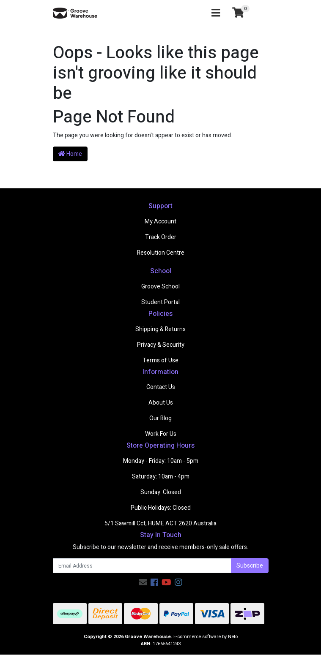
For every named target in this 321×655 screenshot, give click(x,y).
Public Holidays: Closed (161, 507)
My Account (160, 221)
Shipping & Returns (160, 329)
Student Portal (160, 302)
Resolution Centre (160, 252)
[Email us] (143, 582)
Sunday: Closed (160, 492)
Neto (233, 636)
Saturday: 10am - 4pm (160, 476)
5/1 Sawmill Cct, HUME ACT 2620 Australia (160, 523)
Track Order (160, 237)
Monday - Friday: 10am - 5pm (160, 461)
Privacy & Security (160, 344)
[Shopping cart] (238, 13)
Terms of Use (160, 360)
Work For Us (160, 433)
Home (70, 153)
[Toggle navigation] (215, 13)
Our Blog (160, 418)
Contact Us (160, 387)
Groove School (160, 286)
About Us (160, 402)
